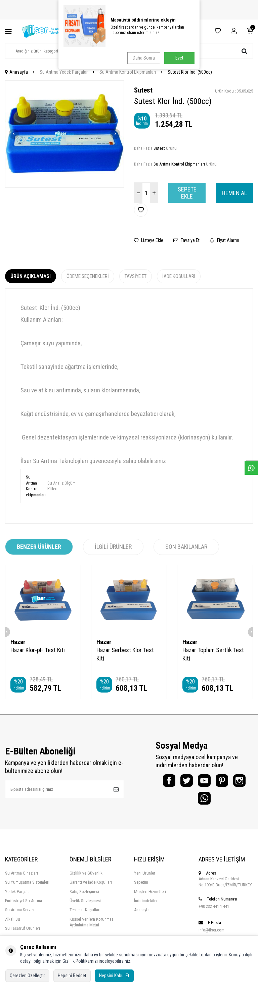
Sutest (143, 90)
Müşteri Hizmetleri (150, 896)
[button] (14, 134)
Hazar (17, 641)
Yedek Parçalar (18, 896)
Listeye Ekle (148, 240)
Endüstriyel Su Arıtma (23, 905)
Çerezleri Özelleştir (27, 975)
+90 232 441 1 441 (214, 911)
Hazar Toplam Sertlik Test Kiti (213, 654)
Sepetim (141, 887)
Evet (179, 58)
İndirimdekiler (146, 905)
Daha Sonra (143, 58)
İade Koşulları (178, 276)
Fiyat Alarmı (224, 240)
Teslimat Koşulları (85, 915)
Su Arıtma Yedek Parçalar (64, 72)
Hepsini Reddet (72, 975)
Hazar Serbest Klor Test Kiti (125, 654)
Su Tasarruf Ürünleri (22, 933)
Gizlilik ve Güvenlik (86, 878)
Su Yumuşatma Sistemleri (27, 887)
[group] (64, 134)
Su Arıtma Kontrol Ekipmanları (127, 72)
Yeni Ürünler (144, 878)
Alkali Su (12, 924)
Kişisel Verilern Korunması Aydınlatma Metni (92, 927)
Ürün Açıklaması (30, 276)
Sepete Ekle (187, 193)
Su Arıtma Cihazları (21, 878)
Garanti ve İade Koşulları (91, 887)
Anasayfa (16, 72)
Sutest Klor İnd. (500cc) (190, 72)
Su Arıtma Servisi (20, 915)
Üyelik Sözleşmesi (85, 905)
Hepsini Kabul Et (114, 975)
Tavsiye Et (186, 240)
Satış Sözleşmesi (84, 896)
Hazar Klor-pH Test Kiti (37, 649)
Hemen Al (234, 193)
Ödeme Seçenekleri (88, 276)
